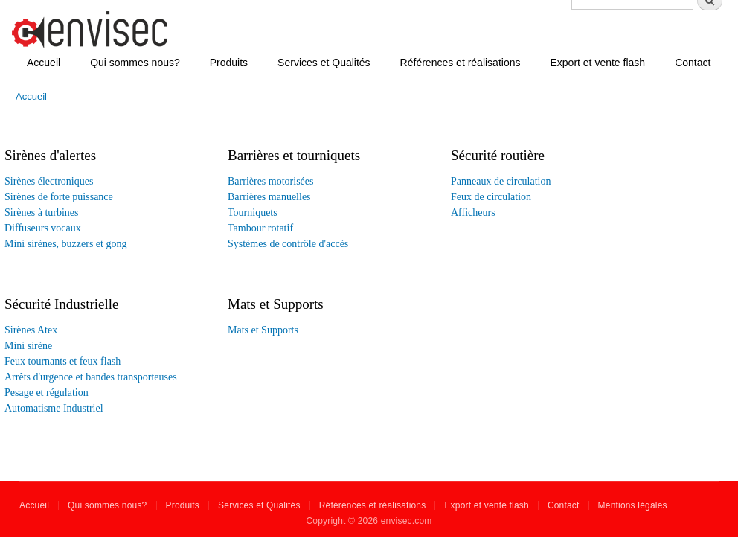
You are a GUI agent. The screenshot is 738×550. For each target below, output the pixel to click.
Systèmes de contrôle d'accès (288, 243)
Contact (692, 62)
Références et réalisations (460, 62)
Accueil (43, 62)
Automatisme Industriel (53, 408)
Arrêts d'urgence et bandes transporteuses (90, 377)
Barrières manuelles (269, 196)
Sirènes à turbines (41, 212)
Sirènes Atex (30, 330)
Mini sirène (28, 345)
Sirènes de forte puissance (58, 196)
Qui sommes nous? (135, 62)
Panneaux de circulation (501, 181)
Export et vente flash (597, 62)
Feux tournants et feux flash (62, 361)
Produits (229, 62)
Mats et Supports (263, 330)
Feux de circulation (491, 196)
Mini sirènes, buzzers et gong (65, 243)
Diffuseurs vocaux (42, 228)
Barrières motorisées (270, 181)
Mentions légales (632, 505)
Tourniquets (252, 212)
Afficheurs (473, 212)
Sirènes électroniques (48, 181)
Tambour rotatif (260, 228)
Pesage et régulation (46, 392)
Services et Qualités (323, 62)
